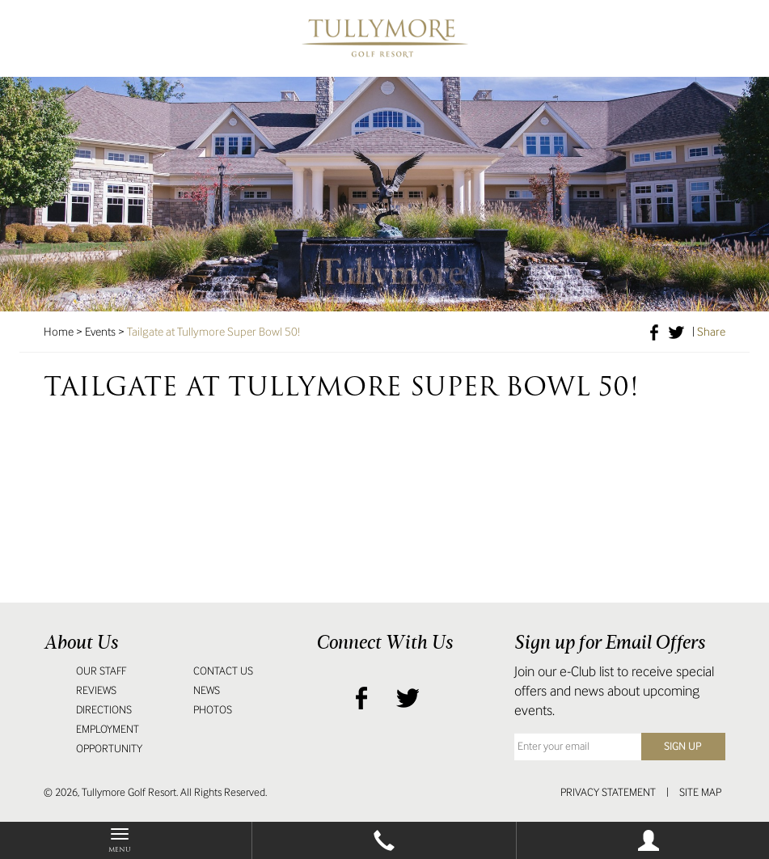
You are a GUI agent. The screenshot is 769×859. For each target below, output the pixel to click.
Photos (212, 710)
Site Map (700, 792)
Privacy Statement (608, 792)
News (206, 690)
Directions (104, 710)
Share (711, 331)
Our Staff (101, 671)
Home (59, 331)
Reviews (96, 690)
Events (100, 331)
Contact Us (223, 671)
